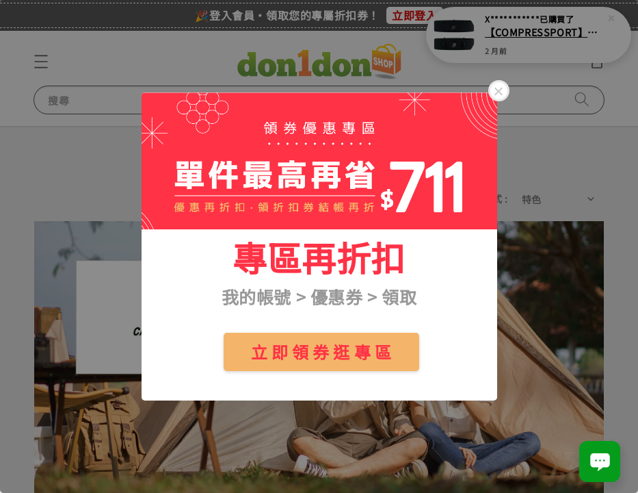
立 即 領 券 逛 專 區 (321, 352)
